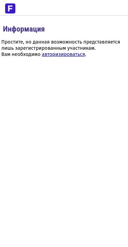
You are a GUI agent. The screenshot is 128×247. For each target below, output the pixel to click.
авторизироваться (63, 54)
